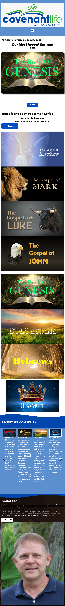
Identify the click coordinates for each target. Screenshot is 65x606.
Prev (4, 459)
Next (61, 459)
